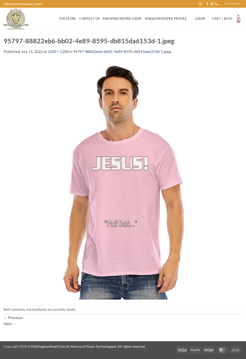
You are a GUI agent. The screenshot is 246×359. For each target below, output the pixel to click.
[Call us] (216, 4)
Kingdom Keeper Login (122, 18)
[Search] (200, 4)
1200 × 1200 (58, 51)
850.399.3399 (232, 3)
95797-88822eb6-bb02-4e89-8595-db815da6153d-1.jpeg (122, 51)
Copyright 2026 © (75, 346)
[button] (200, 18)
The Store (67, 18)
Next (10, 323)
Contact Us (89, 18)
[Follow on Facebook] (207, 4)
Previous (13, 317)
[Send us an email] (211, 4)
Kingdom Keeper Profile (166, 18)
